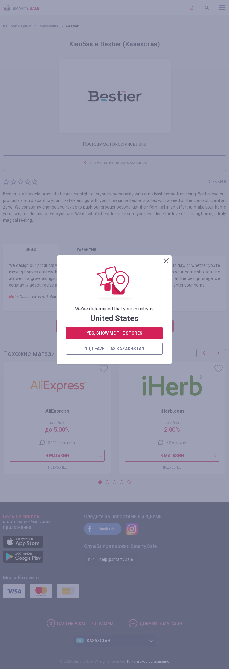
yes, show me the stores (114, 180)
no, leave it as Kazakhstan (114, 196)
